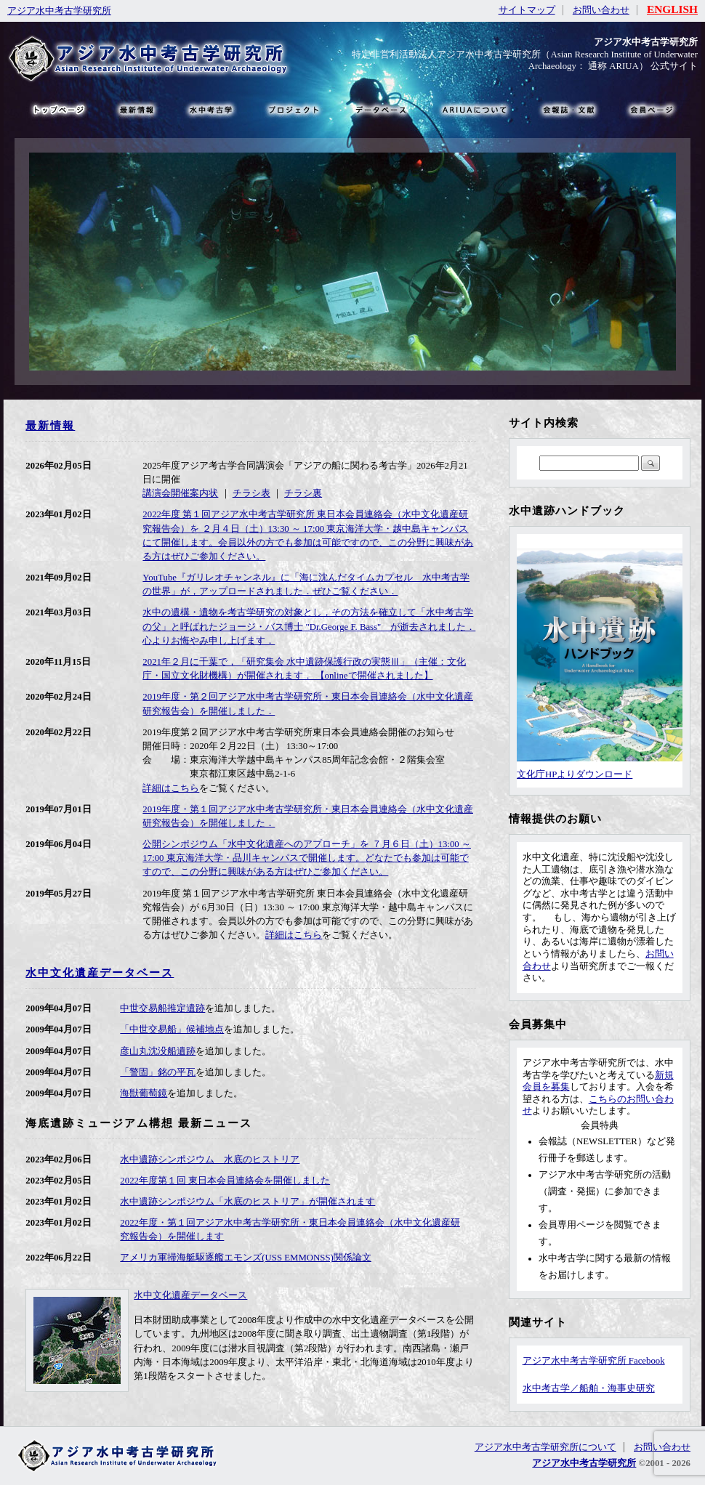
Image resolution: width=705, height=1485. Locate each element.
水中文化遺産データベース (99, 972)
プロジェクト (292, 109)
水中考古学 (212, 109)
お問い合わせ (601, 10)
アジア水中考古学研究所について (545, 1447)
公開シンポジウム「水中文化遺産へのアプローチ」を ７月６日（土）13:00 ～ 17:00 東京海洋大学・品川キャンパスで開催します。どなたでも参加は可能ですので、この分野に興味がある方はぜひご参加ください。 (306, 858)
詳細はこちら (170, 788)
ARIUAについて (474, 109)
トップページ (58, 109)
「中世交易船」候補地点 (172, 1029)
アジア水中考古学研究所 (59, 11)
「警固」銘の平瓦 (158, 1072)
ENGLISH (672, 9)
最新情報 (50, 425)
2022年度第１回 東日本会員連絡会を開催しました (225, 1181)
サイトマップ (527, 10)
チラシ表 (251, 493)
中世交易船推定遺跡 (162, 1008)
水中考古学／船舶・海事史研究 (589, 1388)
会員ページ (650, 109)
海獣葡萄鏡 (143, 1093)
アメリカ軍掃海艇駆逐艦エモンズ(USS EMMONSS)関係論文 (245, 1258)
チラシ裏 (303, 493)
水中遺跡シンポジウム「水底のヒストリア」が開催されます (247, 1202)
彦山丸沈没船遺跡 (158, 1051)
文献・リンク (567, 109)
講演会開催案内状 (180, 493)
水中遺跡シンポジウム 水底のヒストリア (209, 1159)
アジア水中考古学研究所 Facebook (594, 1361)
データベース (379, 109)
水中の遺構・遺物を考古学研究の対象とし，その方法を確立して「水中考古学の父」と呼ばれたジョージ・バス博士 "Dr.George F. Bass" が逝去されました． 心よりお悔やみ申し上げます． (308, 626)
